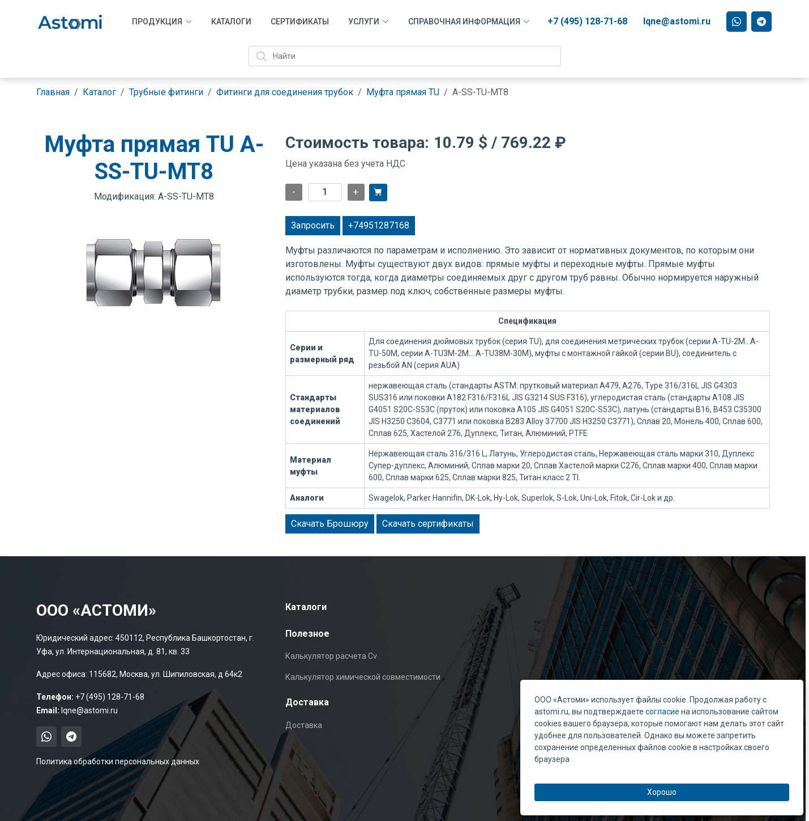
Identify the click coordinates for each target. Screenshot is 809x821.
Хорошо (662, 792)
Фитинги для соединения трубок (284, 92)
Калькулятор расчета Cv (331, 656)
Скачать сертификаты (428, 523)
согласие (662, 711)
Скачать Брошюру (330, 523)
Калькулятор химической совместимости (362, 677)
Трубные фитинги (166, 92)
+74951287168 (378, 225)
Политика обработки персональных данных (117, 761)
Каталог (99, 92)
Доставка (303, 725)
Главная (53, 92)
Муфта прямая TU (402, 92)
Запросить (313, 225)
